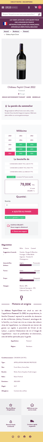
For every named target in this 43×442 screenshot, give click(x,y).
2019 (9, 149)
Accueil (6, 31)
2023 (20, 153)
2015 (31, 140)
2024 (31, 153)
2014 (20, 140)
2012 (31, 136)
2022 (9, 153)
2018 (31, 145)
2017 (20, 145)
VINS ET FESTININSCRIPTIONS (22, 2)
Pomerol (25, 31)
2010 (9, 136)
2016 (9, 145)
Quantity (7, 201)
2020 (20, 149)
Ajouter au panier (22, 212)
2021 (31, 149)
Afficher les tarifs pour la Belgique (24, 27)
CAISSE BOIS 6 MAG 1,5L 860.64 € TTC (20, 172)
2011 (20, 136)
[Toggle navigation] (3, 7)
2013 (9, 140)
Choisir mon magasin (20, 231)
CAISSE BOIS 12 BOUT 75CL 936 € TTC (20, 168)
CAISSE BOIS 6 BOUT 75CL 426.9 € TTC (20, 164)
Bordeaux (16, 31)
